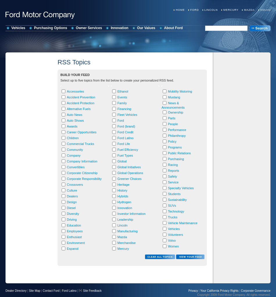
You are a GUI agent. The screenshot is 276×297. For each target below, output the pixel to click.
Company (73, 155)
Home (180, 9)
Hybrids (122, 196)
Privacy (193, 290)
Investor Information (131, 213)
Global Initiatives (129, 167)
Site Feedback (90, 290)
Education (74, 225)
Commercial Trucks (80, 144)
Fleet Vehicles (127, 114)
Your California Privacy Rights (219, 290)
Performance (177, 130)
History (122, 190)
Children (73, 138)
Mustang (174, 97)
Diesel (71, 208)
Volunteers (175, 234)
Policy (172, 141)
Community (75, 149)
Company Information (82, 161)
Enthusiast (74, 237)
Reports (173, 170)
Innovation (119, 28)
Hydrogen (124, 202)
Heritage (123, 184)
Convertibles (76, 167)
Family (122, 103)
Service (173, 182)
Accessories (75, 91)
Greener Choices (129, 179)
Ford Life (123, 144)
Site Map (34, 290)
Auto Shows (75, 120)
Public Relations (179, 153)
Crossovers (75, 184)
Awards (72, 126)
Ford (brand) (126, 126)
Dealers (72, 196)
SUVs (172, 205)
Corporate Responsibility (84, 179)
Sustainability (177, 199)
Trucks (173, 217)
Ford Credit (125, 132)
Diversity (73, 213)
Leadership (125, 219)
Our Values (146, 28)
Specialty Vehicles (181, 188)
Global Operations (130, 173)
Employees (75, 231)
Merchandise (126, 243)
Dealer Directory (16, 290)
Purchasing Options (50, 28)
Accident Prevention (81, 97)
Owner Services (89, 28)
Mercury (231, 9)
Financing (124, 109)
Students (174, 194)
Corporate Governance (255, 290)
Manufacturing (127, 231)
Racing (173, 165)
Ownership (175, 112)
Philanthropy (177, 135)
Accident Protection (80, 103)
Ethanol (122, 91)
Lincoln (211, 9)
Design (72, 202)
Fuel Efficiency (127, 149)
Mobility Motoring (180, 91)
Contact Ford (51, 290)
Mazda (249, 9)
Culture (72, 190)
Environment (76, 243)
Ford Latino (125, 138)
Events (122, 97)
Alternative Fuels (79, 109)
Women (173, 246)
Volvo (265, 9)
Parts (171, 118)
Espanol (72, 248)
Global (122, 161)
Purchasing (176, 159)
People (173, 124)
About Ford (173, 28)
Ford (194, 9)
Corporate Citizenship (82, 173)
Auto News (74, 114)
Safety (172, 176)
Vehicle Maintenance (183, 223)
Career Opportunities (81, 132)
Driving (72, 219)
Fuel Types (125, 155)
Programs (175, 147)
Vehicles (18, 28)
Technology (176, 211)
